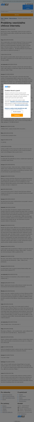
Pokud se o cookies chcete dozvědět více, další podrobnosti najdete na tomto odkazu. (16, 109)
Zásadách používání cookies (21, 105)
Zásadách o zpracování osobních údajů (19, 101)
